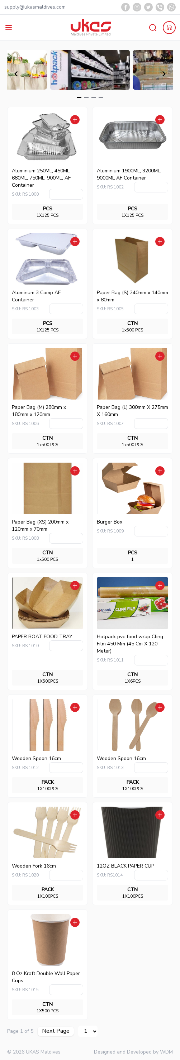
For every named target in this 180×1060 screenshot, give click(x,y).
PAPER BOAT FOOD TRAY (42, 636)
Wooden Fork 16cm (34, 866)
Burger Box (109, 522)
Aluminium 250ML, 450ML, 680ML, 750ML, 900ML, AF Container (41, 177)
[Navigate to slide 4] (100, 97)
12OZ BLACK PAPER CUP (125, 866)
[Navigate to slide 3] (93, 97)
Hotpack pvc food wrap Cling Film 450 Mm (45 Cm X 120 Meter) (130, 643)
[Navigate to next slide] (163, 73)
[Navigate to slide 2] (86, 97)
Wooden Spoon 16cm (36, 758)
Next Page (56, 1031)
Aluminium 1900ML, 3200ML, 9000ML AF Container (129, 174)
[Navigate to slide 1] (79, 97)
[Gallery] (90, 74)
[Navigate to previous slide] (16, 73)
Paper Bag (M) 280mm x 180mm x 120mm (39, 411)
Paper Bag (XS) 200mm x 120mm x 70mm (40, 526)
